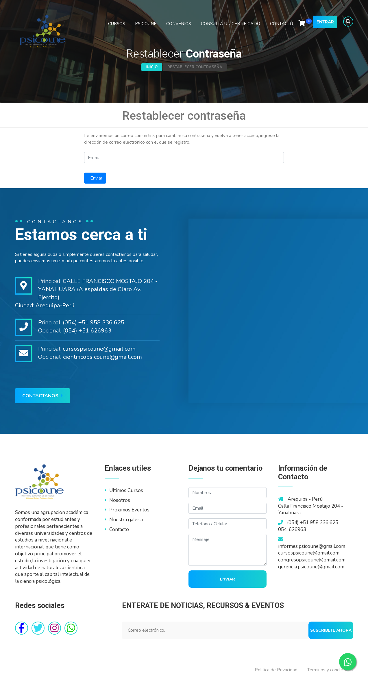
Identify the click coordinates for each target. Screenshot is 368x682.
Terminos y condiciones (330, 670)
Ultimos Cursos (124, 490)
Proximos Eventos (127, 510)
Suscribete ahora (331, 630)
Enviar (95, 178)
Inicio (152, 67)
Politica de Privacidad (276, 670)
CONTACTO (281, 24)
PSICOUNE (145, 24)
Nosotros (117, 500)
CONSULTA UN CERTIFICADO (230, 24)
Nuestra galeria (124, 519)
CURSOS (116, 24)
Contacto (117, 529)
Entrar (325, 22)
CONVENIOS (178, 24)
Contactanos (42, 396)
